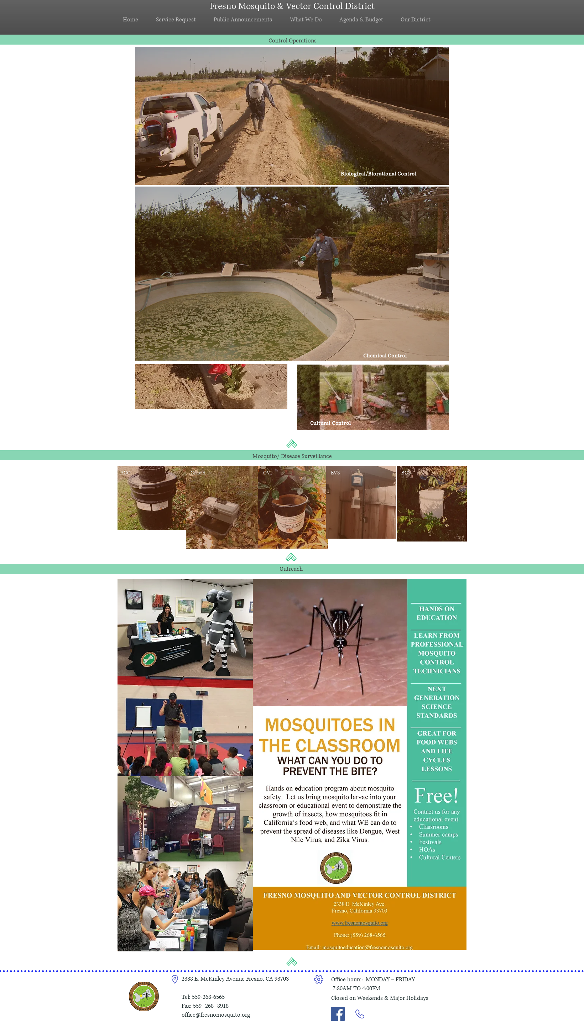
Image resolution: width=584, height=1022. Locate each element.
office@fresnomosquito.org (216, 1015)
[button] (246, 19)
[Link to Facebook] (338, 1014)
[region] (292, 116)
